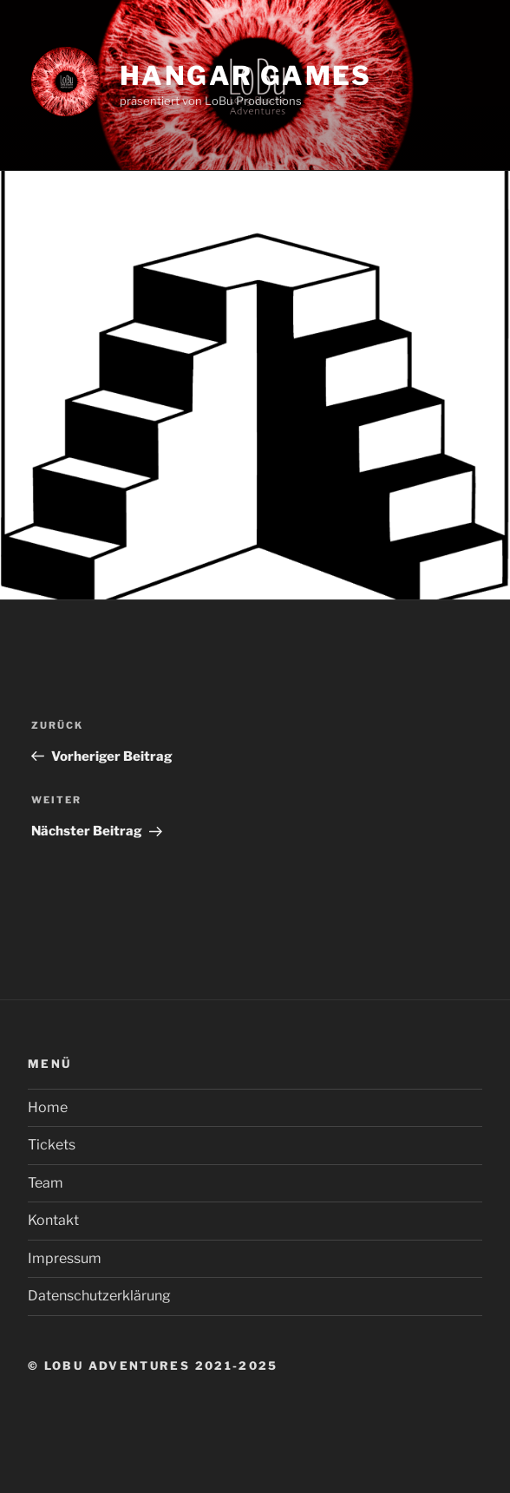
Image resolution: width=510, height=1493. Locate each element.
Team (45, 1183)
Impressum (64, 1258)
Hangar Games (246, 75)
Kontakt (53, 1220)
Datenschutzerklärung (99, 1295)
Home (48, 1107)
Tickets (51, 1144)
